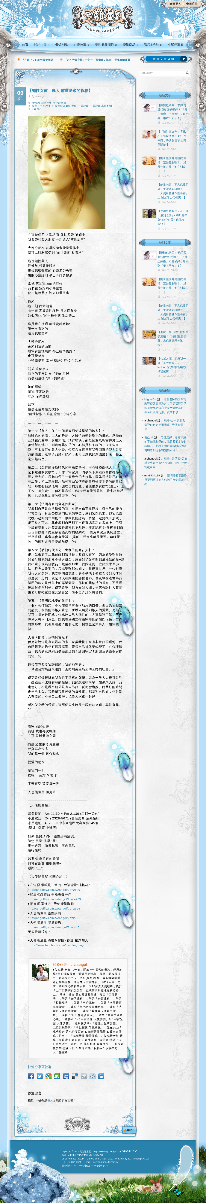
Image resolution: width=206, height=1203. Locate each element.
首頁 (25, 45)
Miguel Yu (150, 399)
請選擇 (167, 59)
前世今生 (46, 102)
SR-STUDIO (129, 1151)
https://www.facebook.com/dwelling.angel (57, 945)
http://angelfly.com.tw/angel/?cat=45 (53, 927)
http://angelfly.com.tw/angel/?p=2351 (54, 917)
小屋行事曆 (176, 45)
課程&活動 (153, 45)
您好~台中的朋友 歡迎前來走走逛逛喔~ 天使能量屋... (164, 425)
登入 (50, 1100)
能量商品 (130, 45)
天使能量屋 (59, 102)
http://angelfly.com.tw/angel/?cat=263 (54, 899)
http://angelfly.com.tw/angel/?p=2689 (54, 889)
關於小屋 (42, 45)
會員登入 (175, 3)
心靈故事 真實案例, (101, 105)
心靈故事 (81, 45)
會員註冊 (191, 3)
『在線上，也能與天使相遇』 (39, 59)
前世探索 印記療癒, (66, 105)
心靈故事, (84, 105)
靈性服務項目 (106, 45)
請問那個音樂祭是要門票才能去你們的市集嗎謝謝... (165, 480)
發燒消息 (61, 45)
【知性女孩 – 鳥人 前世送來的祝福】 (60, 90)
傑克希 (36, 102)
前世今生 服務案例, (43, 105)
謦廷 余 (149, 437)
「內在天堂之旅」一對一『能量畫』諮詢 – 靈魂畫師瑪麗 (97, 59)
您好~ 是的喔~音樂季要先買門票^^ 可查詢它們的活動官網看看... (166, 463)
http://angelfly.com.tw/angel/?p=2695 (54, 908)
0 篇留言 (37, 108)
